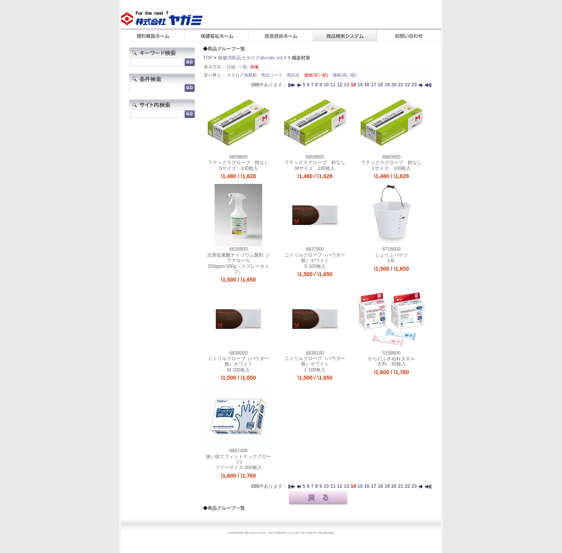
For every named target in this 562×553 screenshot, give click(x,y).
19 (386, 84)
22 (407, 84)
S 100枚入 (314, 266)
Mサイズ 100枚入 (315, 168)
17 (373, 84)
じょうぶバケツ (391, 255)
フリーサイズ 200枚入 (238, 467)
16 (366, 84)
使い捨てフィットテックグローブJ (238, 459)
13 (346, 84)
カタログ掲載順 (242, 75)
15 (360, 84)
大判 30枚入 (391, 364)
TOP (207, 58)
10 (326, 84)
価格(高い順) (345, 75)
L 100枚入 (314, 370)
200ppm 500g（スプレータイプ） (238, 269)
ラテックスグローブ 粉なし (238, 162)
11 (332, 84)
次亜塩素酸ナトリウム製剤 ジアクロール (238, 257)
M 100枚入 (238, 370)
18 (380, 84)
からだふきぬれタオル (391, 358)
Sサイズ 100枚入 (238, 168)
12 (339, 84)
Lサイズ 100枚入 (391, 168)
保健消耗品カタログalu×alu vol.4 (252, 58)
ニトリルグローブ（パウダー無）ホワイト (315, 257)
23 (414, 84)
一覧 (242, 66)
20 (394, 84)
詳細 (231, 66)
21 (400, 84)
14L (391, 260)
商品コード (272, 75)
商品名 (294, 75)
